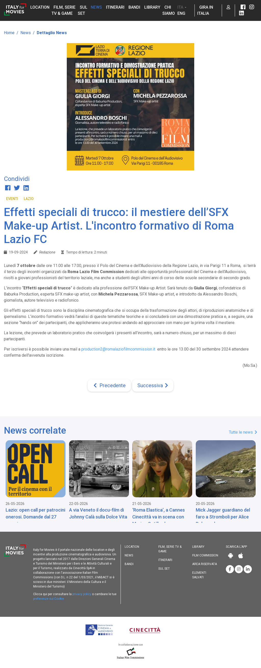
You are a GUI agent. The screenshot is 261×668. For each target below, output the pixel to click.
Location (39, 7)
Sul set (164, 568)
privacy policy (81, 594)
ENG (181, 13)
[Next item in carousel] (249, 480)
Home (9, 32)
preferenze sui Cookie (48, 598)
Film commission (205, 555)
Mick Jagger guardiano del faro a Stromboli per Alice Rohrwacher (223, 516)
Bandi (134, 7)
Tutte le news (243, 432)
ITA (180, 7)
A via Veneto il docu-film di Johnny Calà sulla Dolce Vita (98, 513)
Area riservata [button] (204, 564)
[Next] (152, 385)
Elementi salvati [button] (199, 575)
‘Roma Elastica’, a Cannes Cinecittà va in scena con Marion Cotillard (158, 516)
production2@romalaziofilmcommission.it (118, 349)
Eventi (12, 199)
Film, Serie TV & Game (169, 549)
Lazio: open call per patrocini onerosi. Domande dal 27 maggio (35, 516)
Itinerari (115, 7)
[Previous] (109, 385)
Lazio (29, 199)
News (96, 7)
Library (152, 7)
